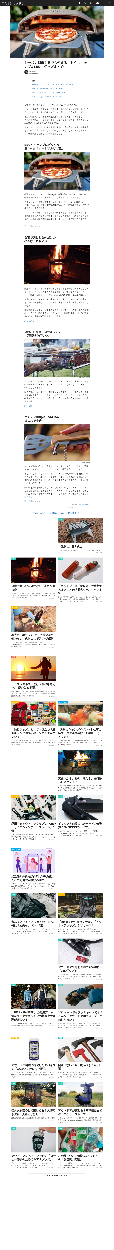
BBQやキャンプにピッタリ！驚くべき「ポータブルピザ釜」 (53, 85)
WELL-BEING (63, 703)
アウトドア (79, 507)
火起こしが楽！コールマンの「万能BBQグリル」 (49, 93)
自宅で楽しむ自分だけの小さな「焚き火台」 (47, 89)
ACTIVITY (15, 608)
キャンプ (86, 507)
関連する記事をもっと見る (57, 1176)
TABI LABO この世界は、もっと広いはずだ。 (57, 514)
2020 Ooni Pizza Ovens (84, 504)
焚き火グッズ (70, 507)
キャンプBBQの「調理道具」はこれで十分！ (48, 97)
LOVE (13, 657)
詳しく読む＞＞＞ (32, 227)
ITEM (60, 520)
